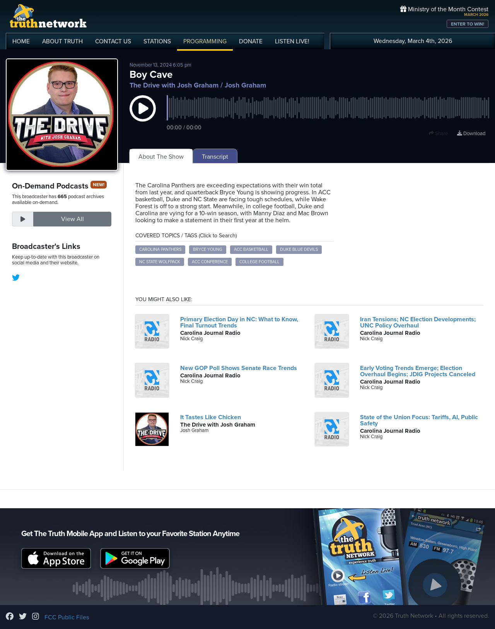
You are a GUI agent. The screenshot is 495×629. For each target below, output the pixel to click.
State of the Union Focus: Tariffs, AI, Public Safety (419, 420)
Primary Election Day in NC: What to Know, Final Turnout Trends (239, 322)
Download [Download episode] (471, 133)
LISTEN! (292, 41)
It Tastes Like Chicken (210, 417)
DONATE (251, 41)
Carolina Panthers (160, 249)
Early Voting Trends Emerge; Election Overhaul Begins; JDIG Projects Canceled (417, 371)
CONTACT (113, 41)
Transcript (215, 157)
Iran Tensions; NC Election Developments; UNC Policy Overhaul (418, 322)
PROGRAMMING (205, 41)
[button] (143, 116)
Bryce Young (207, 249)
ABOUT (62, 41)
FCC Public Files (66, 617)
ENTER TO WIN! (467, 24)
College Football (259, 261)
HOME (21, 41)
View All (72, 219)
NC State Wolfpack (159, 261)
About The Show (161, 157)
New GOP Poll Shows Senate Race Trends (238, 368)
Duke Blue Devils (299, 249)
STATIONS (157, 41)
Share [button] (438, 133)
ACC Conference (210, 261)
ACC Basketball (251, 249)
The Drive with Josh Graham (174, 85)
